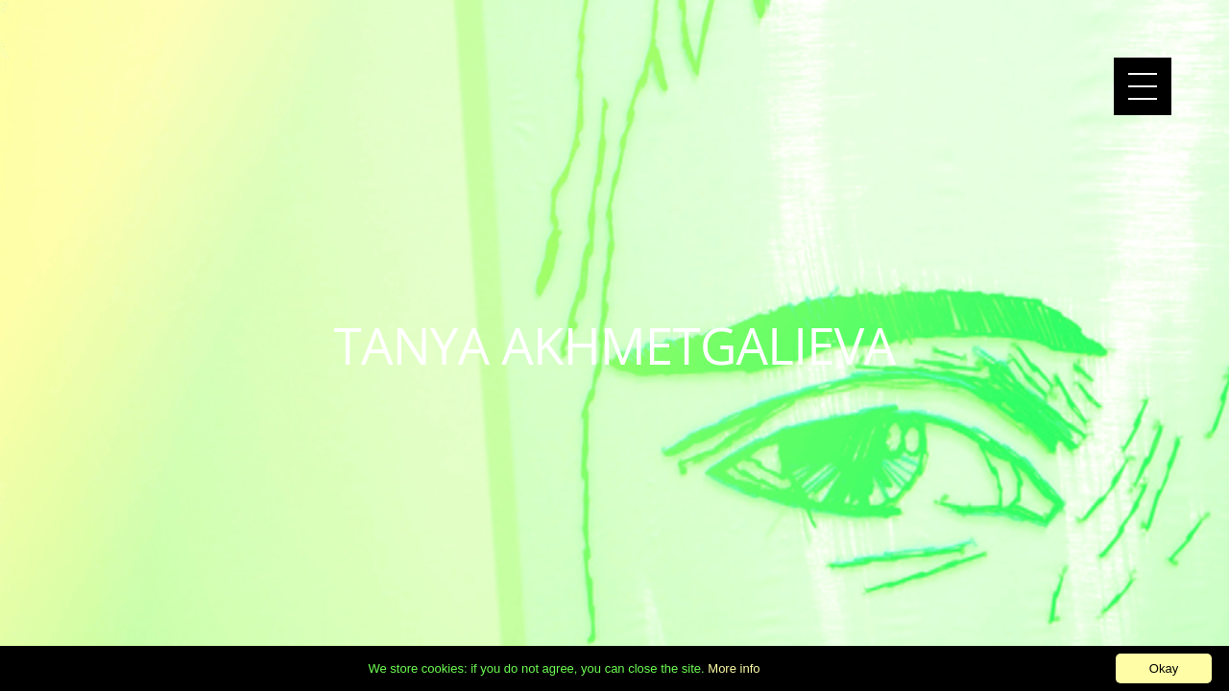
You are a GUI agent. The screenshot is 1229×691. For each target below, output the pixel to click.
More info (733, 668)
